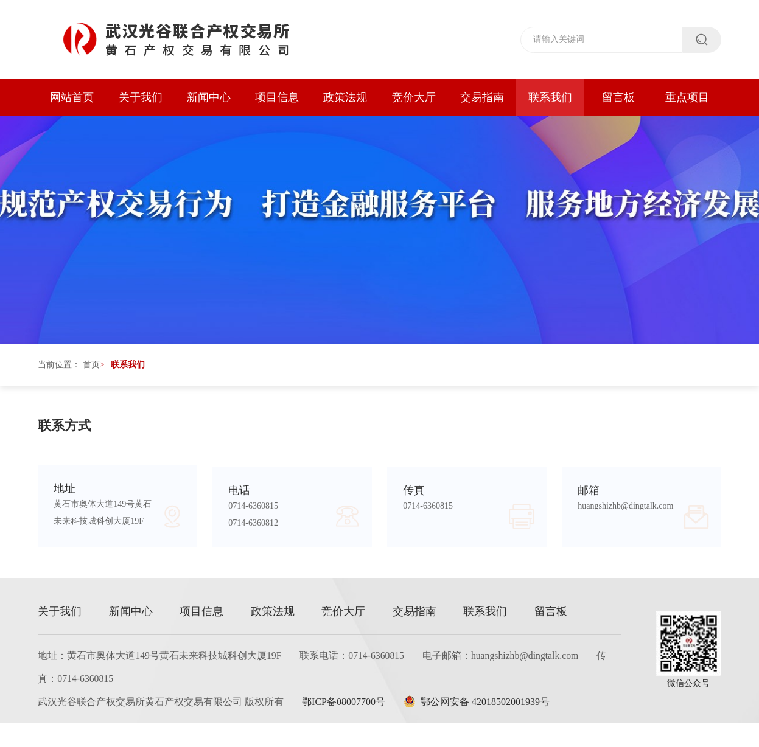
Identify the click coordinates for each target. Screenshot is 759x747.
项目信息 (277, 97)
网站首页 (72, 97)
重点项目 (687, 97)
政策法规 (345, 97)
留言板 (618, 97)
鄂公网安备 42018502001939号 (481, 726)
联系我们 (550, 97)
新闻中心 (209, 97)
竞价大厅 (414, 97)
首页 (91, 373)
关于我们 (141, 97)
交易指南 (482, 97)
